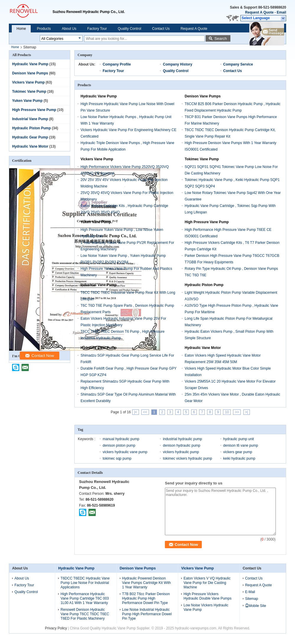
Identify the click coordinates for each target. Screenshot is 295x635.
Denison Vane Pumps (30, 73)
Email (281, 12)
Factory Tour (97, 29)
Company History (177, 64)
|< (135, 412)
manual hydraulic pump (121, 439)
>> (237, 412)
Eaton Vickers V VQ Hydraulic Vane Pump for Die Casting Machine (206, 582)
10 (227, 412)
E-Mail (250, 592)
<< (145, 412)
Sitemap (251, 599)
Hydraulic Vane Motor (30, 146)
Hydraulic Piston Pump (31, 128)
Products (44, 29)
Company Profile (117, 64)
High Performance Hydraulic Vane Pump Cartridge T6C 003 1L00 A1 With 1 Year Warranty (84, 598)
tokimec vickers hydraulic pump (187, 458)
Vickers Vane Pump (28, 82)
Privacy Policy (56, 628)
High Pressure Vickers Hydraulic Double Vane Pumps (207, 596)
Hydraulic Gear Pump (30, 137)
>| (246, 412)
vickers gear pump (237, 452)
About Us (69, 29)
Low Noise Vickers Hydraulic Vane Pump (205, 607)
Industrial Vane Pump (30, 119)
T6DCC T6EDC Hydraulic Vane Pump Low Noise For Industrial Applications (84, 582)
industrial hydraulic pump (182, 439)
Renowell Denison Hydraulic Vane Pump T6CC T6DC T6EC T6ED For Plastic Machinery (84, 614)
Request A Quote (259, 12)
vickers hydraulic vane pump (125, 452)
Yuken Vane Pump (27, 101)
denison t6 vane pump (240, 445)
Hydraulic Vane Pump (30, 64)
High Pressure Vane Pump (34, 110)
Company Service (238, 64)
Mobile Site (255, 606)
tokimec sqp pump (117, 458)
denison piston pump (119, 445)
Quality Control (129, 29)
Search (220, 38)
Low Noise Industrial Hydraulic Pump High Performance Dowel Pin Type (147, 614)
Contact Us (161, 29)
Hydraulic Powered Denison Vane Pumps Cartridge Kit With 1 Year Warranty (146, 582)
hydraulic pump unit (238, 439)
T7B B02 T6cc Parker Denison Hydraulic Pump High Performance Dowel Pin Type (146, 598)
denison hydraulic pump (181, 445)
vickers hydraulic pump (181, 452)
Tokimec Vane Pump (29, 91)
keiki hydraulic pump (239, 458)
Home (21, 29)
